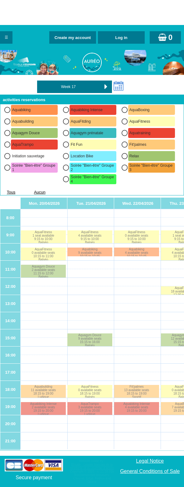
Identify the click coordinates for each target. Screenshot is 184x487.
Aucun (40, 192)
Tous (11, 192)
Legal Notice (150, 461)
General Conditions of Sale (150, 471)
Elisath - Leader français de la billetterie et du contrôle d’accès (92, 466)
